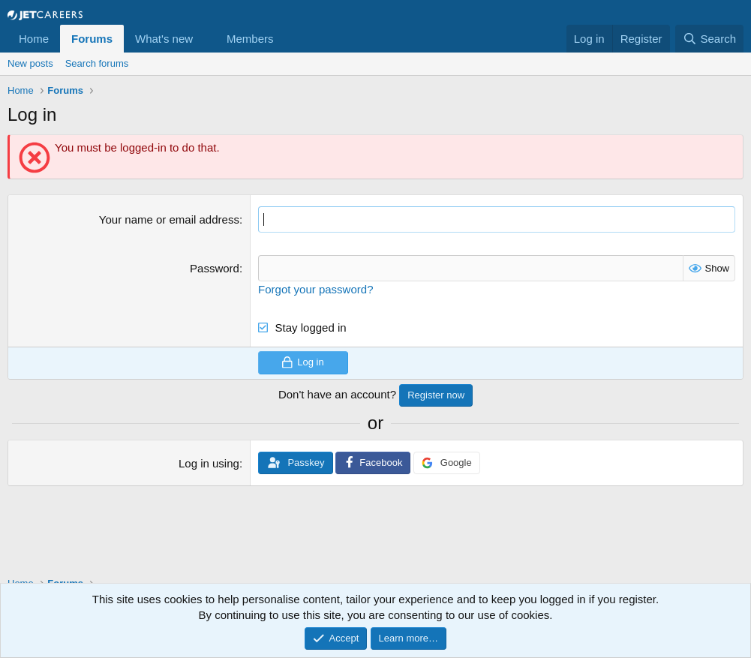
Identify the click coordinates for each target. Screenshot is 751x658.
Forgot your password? (315, 289)
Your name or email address (169, 219)
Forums (92, 38)
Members (250, 38)
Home (34, 38)
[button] (204, 39)
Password (214, 268)
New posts (30, 63)
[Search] (709, 39)
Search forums (97, 63)
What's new (164, 38)
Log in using (209, 463)
